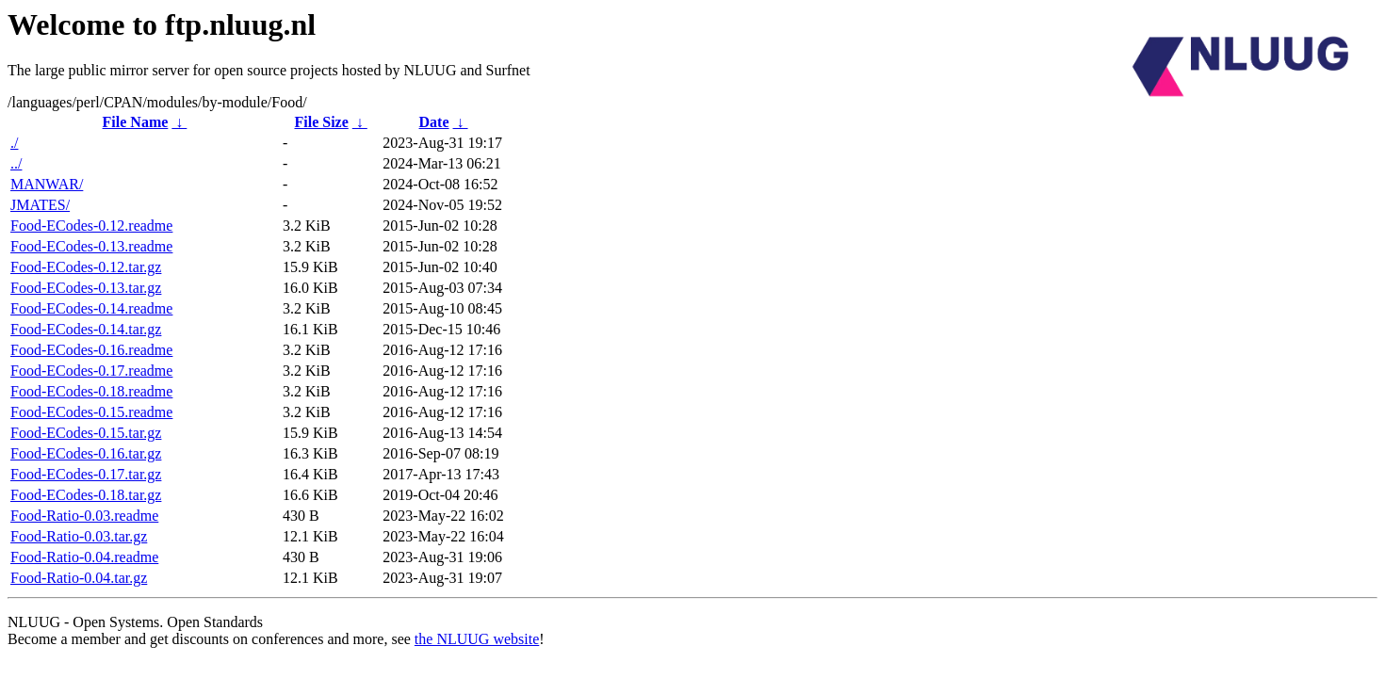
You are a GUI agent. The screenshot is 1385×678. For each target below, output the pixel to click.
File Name (136, 122)
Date (434, 122)
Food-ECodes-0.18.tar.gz (85, 495)
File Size (321, 122)
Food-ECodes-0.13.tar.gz (85, 288)
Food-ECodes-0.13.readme (91, 246)
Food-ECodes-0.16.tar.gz (85, 453)
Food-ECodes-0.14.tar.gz (85, 329)
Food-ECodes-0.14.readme (91, 308)
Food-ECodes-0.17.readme (91, 371)
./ (14, 143)
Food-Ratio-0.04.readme (84, 557)
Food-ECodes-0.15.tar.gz (85, 433)
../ (16, 163)
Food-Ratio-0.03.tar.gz (78, 536)
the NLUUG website (477, 639)
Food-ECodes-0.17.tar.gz (85, 474)
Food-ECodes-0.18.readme (91, 391)
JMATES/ (40, 205)
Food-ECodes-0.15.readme (91, 412)
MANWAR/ (46, 184)
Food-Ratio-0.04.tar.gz (78, 578)
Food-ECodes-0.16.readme (91, 350)
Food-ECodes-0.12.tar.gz (85, 267)
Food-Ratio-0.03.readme (84, 516)
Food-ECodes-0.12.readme (91, 226)
